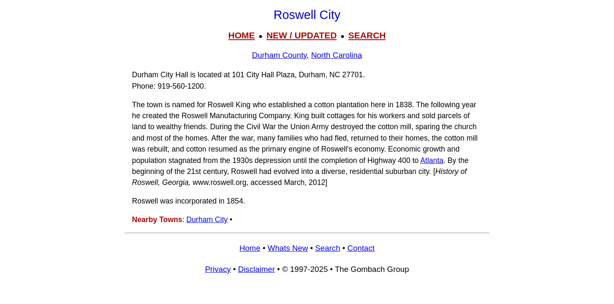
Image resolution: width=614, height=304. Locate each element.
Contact (361, 248)
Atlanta (431, 160)
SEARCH (367, 35)
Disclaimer (256, 269)
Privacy (218, 269)
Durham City (207, 219)
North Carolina (336, 55)
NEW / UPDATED (301, 35)
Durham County (279, 55)
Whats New (288, 248)
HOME (241, 35)
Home (250, 248)
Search (327, 248)
